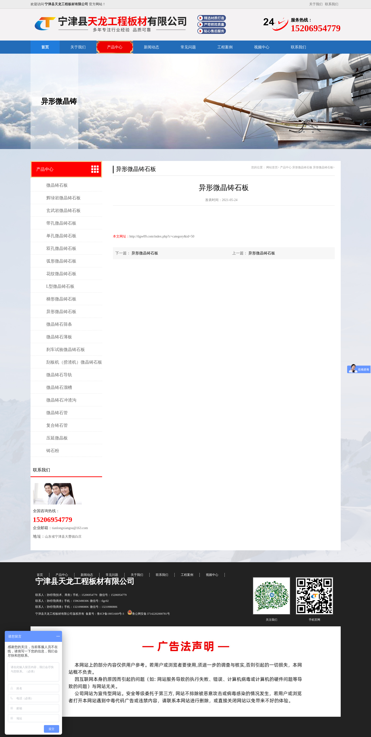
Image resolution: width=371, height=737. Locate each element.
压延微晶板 (57, 438)
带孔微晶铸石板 (61, 223)
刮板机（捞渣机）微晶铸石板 (74, 362)
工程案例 (225, 47)
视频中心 (261, 47)
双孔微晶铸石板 (61, 248)
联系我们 (331, 4)
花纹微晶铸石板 (61, 273)
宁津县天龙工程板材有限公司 (85, 581)
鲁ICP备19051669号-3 (110, 613)
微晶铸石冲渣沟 (61, 400)
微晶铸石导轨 (59, 374)
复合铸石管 (57, 425)
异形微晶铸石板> (324, 167)
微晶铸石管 (57, 412)
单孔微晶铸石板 (61, 235)
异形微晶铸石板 (61, 311)
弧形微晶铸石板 (61, 261)
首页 (45, 47)
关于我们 (316, 4)
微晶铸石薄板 (59, 337)
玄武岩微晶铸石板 (63, 210)
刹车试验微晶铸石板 (65, 349)
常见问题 (188, 47)
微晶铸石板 (57, 185)
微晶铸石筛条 (59, 324)
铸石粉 (52, 450)
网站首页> (272, 167)
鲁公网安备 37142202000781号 (148, 613)
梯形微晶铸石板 (61, 299)
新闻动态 (151, 47)
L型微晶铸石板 (60, 286)
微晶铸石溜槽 (59, 387)
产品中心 (114, 47)
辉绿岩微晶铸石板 (63, 198)
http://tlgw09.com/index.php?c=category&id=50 (162, 236)
